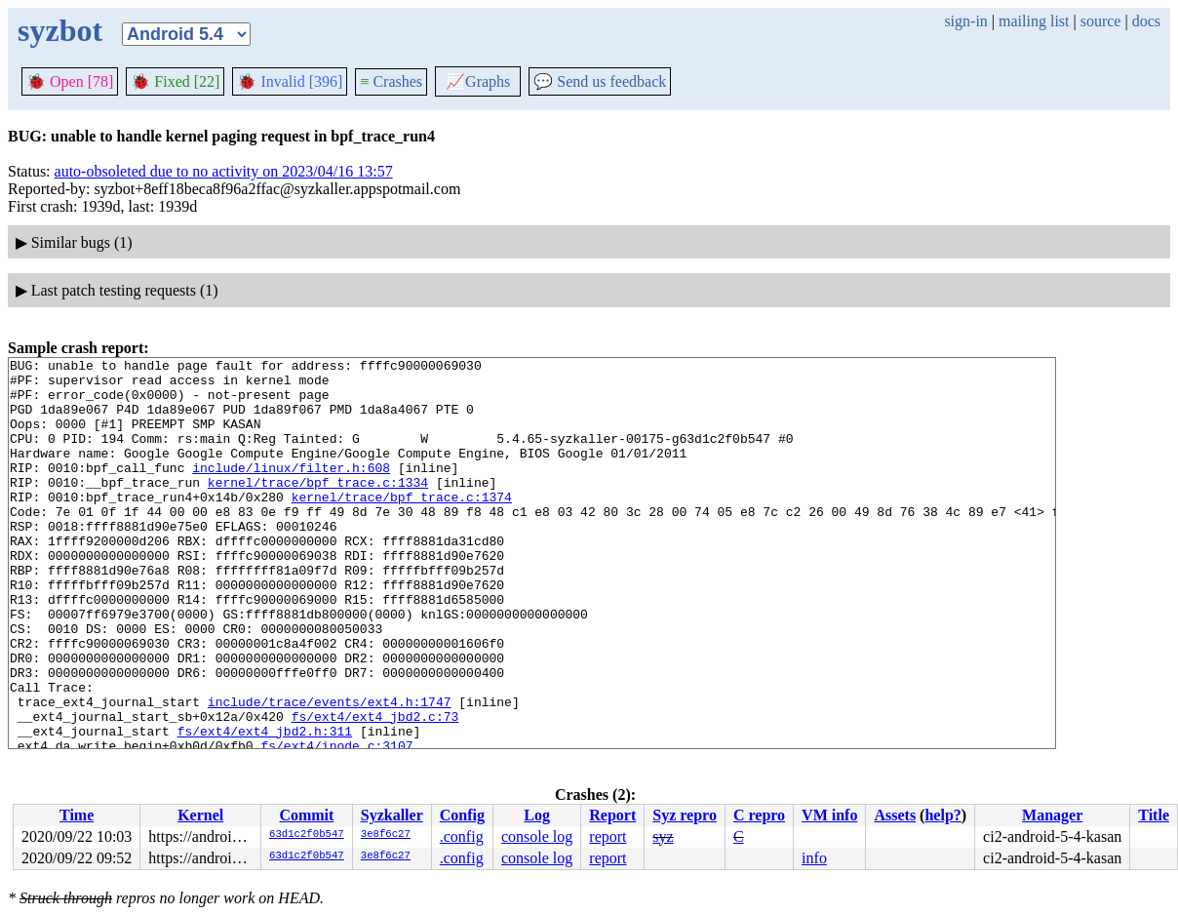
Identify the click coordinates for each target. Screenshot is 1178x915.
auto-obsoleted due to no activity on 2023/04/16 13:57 (224, 171)
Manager (1052, 815)
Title (1153, 815)
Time (76, 815)
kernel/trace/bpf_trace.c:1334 (318, 508)
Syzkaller (392, 815)
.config (462, 836)
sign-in (965, 21)
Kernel (200, 815)
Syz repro (684, 815)
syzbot (60, 30)
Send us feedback (599, 81)
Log (537, 815)
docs (1146, 21)
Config (462, 815)
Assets (895, 815)
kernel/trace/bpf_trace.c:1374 (402, 526)
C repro (759, 815)
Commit (306, 815)
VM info (829, 815)
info (814, 858)
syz (662, 836)
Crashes (391, 81)
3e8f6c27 (386, 835)
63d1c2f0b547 (306, 835)
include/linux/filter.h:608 (291, 490)
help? (942, 815)
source (1100, 21)
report (607, 836)
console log (536, 836)
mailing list (1034, 21)
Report (612, 815)
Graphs (478, 81)
